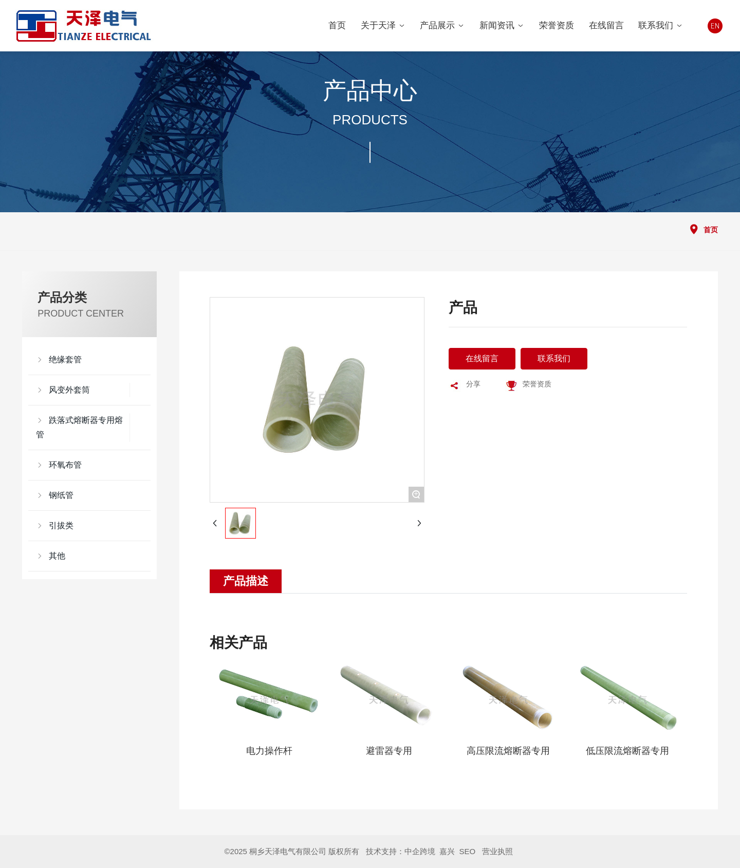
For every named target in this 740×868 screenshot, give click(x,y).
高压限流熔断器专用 (508, 751)
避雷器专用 (389, 751)
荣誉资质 (537, 384)
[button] (222, 730)
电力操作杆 (269, 751)
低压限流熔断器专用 (627, 751)
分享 (473, 384)
